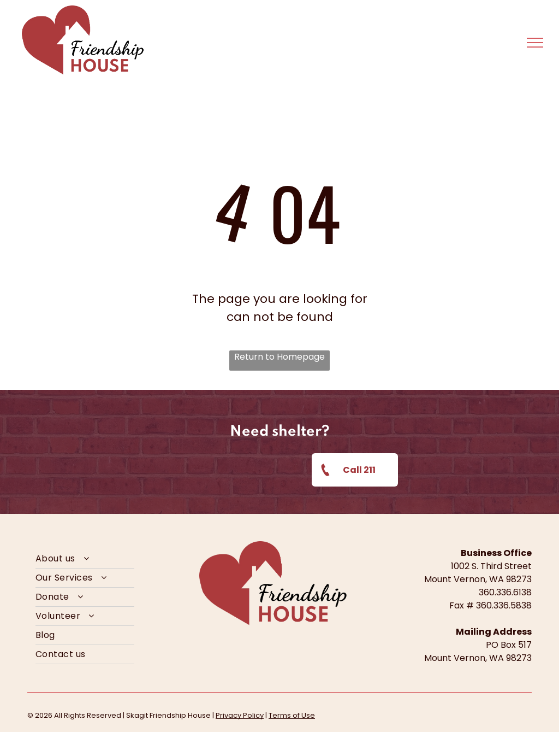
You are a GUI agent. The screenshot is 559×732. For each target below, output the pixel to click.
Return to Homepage (279, 356)
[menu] (535, 42)
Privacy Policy (240, 715)
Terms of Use (292, 715)
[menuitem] (84, 559)
